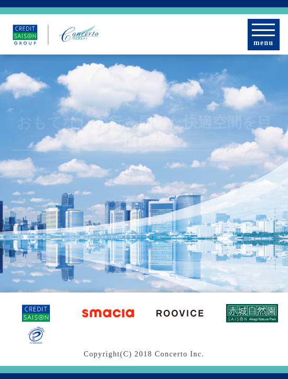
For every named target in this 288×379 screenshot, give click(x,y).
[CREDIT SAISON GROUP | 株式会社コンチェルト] (55, 34)
